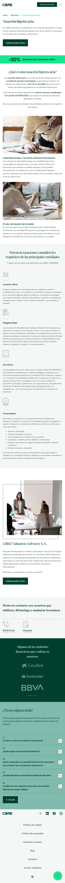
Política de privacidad (32, 833)
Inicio (5, 15)
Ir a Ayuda (10, 799)
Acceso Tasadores (32, 867)
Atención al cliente (32, 842)
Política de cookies (32, 824)
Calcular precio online (47, 4)
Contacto (27, 630)
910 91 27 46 (8, 630)
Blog (32, 850)
